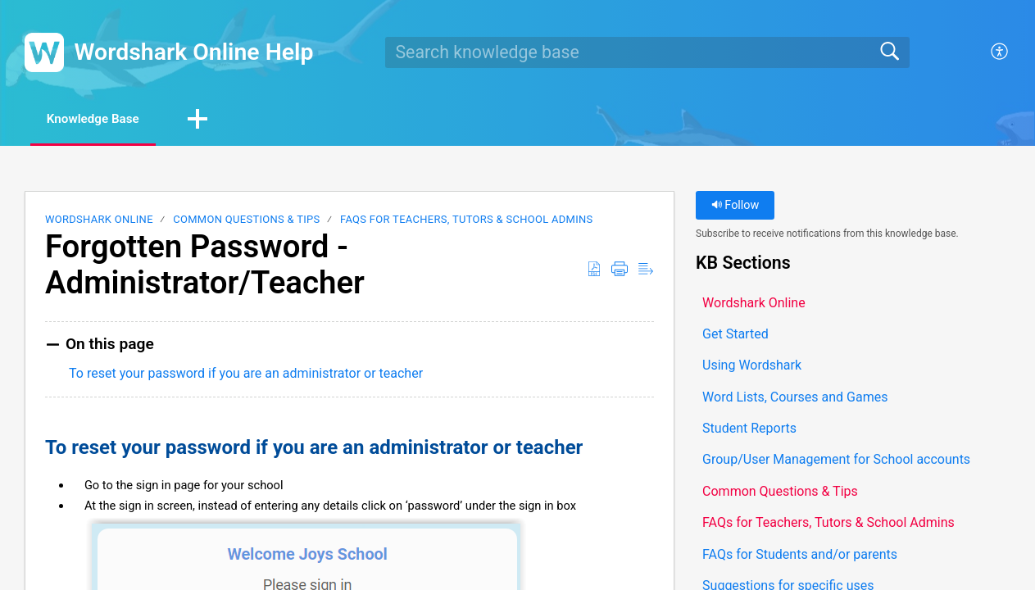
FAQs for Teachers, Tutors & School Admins (466, 221)
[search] (647, 52)
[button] (1000, 52)
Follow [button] (735, 207)
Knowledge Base (102, 119)
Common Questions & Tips (246, 221)
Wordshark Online (99, 221)
